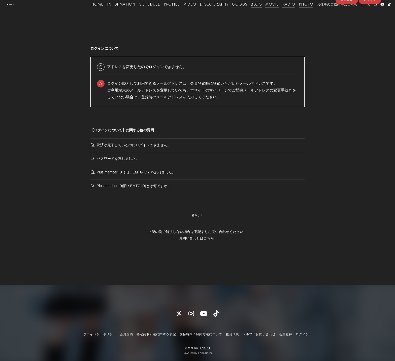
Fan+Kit (205, 347)
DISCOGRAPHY (203, 14)
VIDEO (179, 14)
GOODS (229, 14)
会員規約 (126, 334)
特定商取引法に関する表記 (156, 334)
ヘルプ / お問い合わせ (259, 334)
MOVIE (261, 14)
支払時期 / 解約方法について (201, 334)
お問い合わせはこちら (196, 257)
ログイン (370, 23)
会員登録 (347, 23)
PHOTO (295, 14)
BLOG (245, 14)
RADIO (278, 14)
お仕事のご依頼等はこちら (326, 14)
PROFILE (161, 14)
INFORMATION (110, 14)
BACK (197, 235)
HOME (87, 14)
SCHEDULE (138, 14)
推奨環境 (232, 334)
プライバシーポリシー (99, 334)
